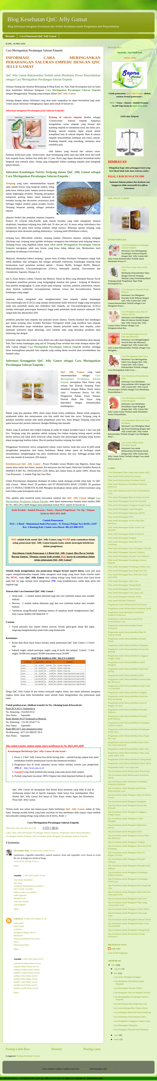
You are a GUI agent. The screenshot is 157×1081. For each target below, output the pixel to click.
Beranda (10, 36)
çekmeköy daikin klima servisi (27, 963)
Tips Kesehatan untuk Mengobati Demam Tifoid (129, 919)
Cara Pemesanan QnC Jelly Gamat (38, 36)
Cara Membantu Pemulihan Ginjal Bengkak (133, 399)
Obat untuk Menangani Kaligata (122, 538)
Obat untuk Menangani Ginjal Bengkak (125, 509)
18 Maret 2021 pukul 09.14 (42, 850)
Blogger (110, 1069)
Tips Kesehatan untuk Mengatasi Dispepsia (127, 801)
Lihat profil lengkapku (118, 953)
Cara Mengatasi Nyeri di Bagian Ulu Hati (131, 992)
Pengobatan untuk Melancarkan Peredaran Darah (129, 608)
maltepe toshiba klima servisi (27, 969)
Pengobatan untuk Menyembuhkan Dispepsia (128, 645)
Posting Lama (92, 1049)
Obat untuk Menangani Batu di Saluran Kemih (128, 497)
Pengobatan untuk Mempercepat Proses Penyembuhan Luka (125, 620)
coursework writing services (26, 861)
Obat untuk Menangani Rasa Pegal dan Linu (127, 570)
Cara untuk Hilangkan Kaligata (127, 977)
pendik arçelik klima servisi (26, 988)
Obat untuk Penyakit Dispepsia (121, 600)
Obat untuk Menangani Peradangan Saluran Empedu (35, 832)
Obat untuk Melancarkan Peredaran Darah (126, 480)
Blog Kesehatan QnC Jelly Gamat (47, 19)
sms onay (18, 883)
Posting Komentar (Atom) (28, 1056)
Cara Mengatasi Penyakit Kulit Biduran (130, 1029)
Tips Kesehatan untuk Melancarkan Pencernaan (129, 771)
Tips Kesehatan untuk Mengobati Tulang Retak (129, 930)
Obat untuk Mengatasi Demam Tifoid (124, 596)
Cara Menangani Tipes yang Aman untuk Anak (128, 472)
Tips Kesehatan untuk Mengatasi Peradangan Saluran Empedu (59, 836)
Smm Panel (19, 926)
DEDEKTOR (20, 898)
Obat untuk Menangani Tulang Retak (124, 585)
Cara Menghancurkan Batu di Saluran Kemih (134, 313)
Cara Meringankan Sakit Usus (134, 356)
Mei (116, 973)
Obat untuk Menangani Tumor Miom (124, 589)
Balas (16, 865)
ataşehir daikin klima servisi (26, 966)
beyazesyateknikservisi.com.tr (27, 938)
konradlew (84, 1069)
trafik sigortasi (20, 895)
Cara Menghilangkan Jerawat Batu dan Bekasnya (134, 335)
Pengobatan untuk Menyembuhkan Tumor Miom (129, 763)
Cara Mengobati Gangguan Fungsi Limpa (131, 1021)
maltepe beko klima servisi (25, 976)
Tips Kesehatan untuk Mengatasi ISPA (125, 831)
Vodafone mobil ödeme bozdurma (29, 886)
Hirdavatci (18, 935)
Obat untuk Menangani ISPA (120, 517)
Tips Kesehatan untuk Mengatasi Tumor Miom (128, 909)
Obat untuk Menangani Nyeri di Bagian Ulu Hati (129, 548)
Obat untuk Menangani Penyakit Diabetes (126, 552)
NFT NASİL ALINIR (23, 889)
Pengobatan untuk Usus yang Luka (123, 767)
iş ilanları (18, 929)
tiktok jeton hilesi (21, 945)
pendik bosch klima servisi (25, 985)
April (116, 1035)
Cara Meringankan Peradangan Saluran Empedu (135, 246)
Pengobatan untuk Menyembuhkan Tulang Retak (129, 759)
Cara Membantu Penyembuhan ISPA (129, 1017)
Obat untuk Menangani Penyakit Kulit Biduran (128, 556)
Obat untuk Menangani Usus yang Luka (125, 592)
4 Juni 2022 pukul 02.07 (33, 959)
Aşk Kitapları (20, 904)
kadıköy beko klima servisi (26, 979)
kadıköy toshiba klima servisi (27, 972)
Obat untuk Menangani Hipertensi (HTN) (126, 513)
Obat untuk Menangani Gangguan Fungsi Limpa (129, 505)
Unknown (18, 918)
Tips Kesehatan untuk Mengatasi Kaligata (126, 842)
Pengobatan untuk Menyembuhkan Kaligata (127, 692)
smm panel (18, 923)
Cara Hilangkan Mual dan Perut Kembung (132, 1012)
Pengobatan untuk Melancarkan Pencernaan (127, 604)
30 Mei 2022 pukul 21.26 (35, 918)
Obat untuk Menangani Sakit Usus (123, 581)
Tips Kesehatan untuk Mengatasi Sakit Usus (127, 898)
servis (16, 942)
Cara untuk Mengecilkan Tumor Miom (130, 1008)
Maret (117, 1039)
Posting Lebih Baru (18, 1049)
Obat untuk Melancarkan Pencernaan (124, 476)
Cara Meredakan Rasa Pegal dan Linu (130, 1004)
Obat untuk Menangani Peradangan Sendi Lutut (129, 566)
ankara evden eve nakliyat (25, 892)
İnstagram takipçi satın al (25, 932)
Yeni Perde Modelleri (23, 880)
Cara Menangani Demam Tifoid (127, 988)
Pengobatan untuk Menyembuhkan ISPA (126, 675)
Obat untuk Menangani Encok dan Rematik (127, 501)
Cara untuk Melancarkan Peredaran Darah (132, 443)
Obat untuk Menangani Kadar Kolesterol (126, 534)
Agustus (118, 969)
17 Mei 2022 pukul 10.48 (33, 875)
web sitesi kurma (21, 901)
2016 (113, 965)
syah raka (116, 948)
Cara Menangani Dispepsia (125, 1025)
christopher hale (21, 850)
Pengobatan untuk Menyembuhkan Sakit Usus (128, 749)
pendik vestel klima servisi (25, 982)
